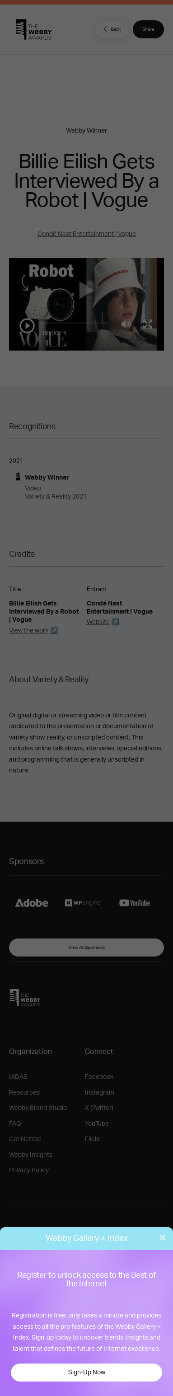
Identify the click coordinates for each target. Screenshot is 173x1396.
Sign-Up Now (86, 1372)
